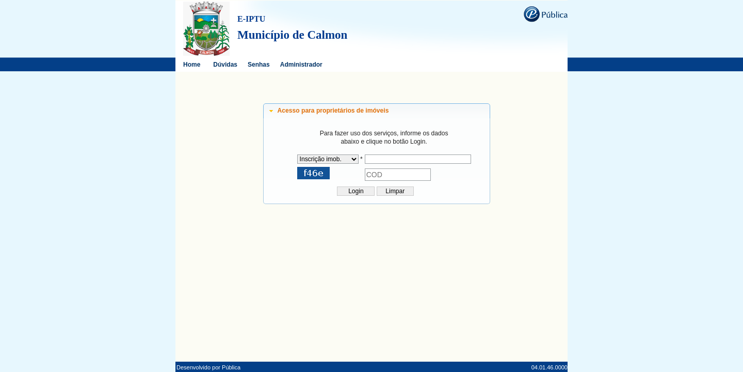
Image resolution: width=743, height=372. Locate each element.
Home (191, 64)
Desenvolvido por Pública (208, 367)
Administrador (301, 64)
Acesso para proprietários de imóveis (333, 110)
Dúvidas (225, 64)
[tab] (376, 111)
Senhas (259, 64)
